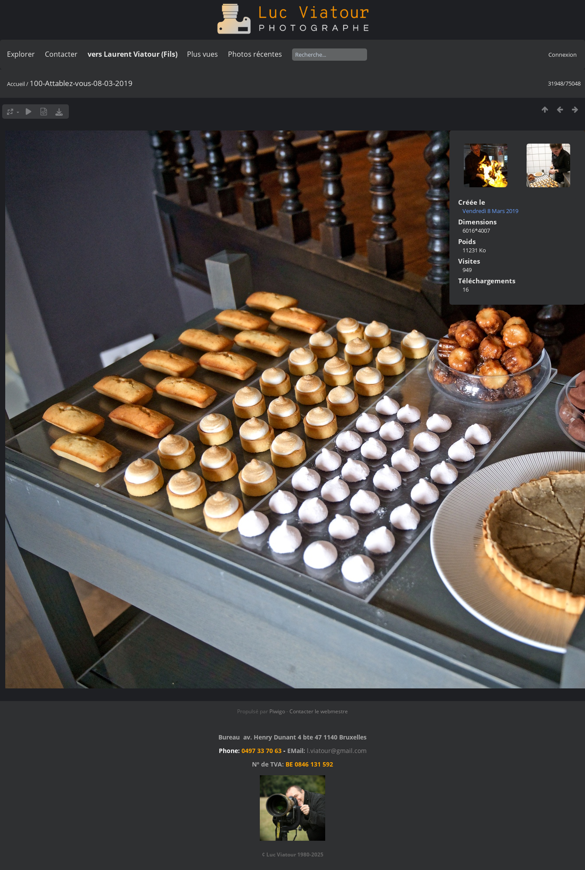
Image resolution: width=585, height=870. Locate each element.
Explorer (21, 54)
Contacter (61, 54)
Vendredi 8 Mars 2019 (490, 211)
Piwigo (277, 711)
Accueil (16, 84)
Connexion (562, 54)
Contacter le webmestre (318, 711)
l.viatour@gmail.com (337, 750)
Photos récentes (255, 54)
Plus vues (202, 54)
